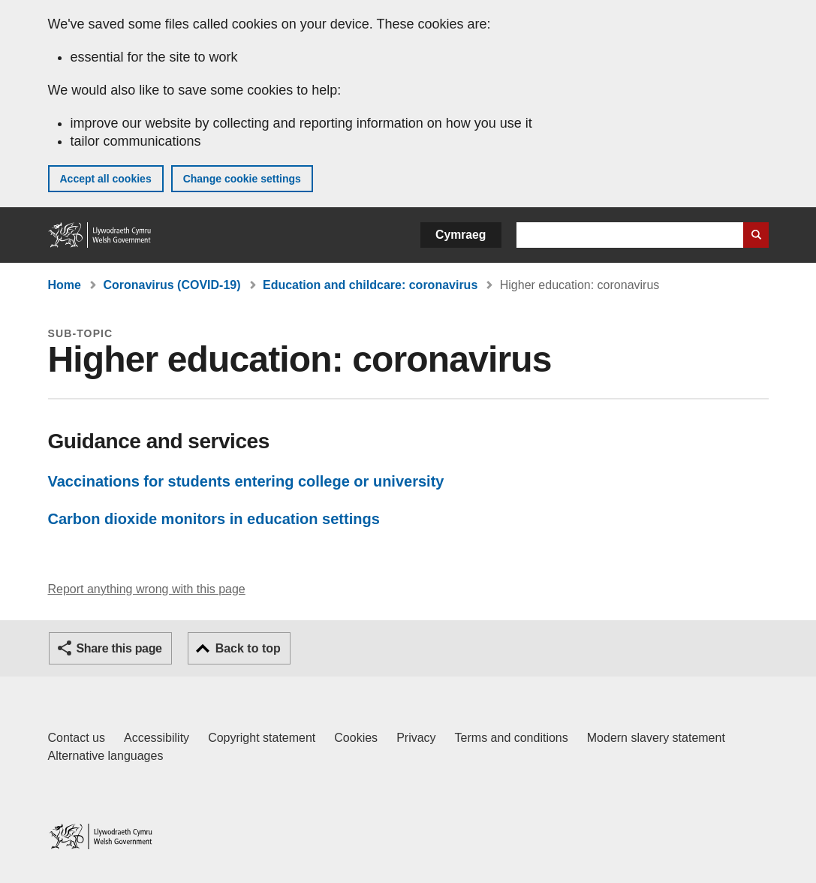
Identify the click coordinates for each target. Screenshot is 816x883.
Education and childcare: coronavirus (370, 285)
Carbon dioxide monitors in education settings (214, 519)
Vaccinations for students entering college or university (246, 481)
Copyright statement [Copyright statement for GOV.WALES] (261, 737)
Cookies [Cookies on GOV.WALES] (356, 737)
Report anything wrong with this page (146, 589)
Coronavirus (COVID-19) (171, 285)
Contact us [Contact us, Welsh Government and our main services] (76, 737)
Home (64, 285)
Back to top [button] (248, 648)
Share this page (119, 648)
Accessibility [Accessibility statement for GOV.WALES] (156, 737)
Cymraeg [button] (460, 234)
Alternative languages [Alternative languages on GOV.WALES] (106, 755)
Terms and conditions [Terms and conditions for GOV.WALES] (511, 737)
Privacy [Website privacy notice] (415, 737)
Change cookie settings (242, 179)
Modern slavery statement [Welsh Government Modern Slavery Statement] (656, 737)
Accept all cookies (106, 179)
